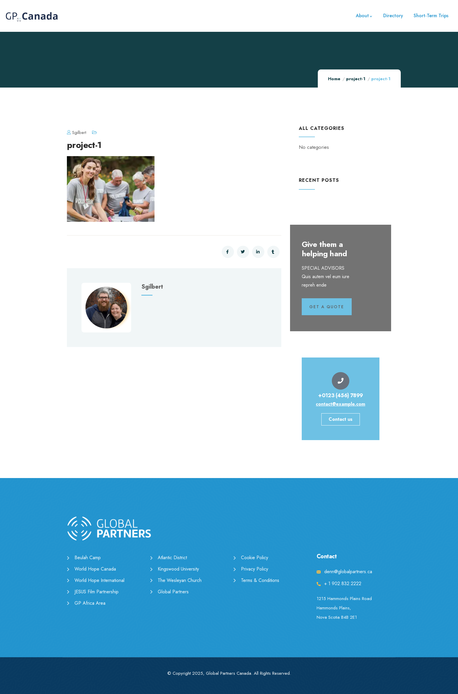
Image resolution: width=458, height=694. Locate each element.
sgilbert (76, 132)
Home (334, 79)
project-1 (355, 79)
